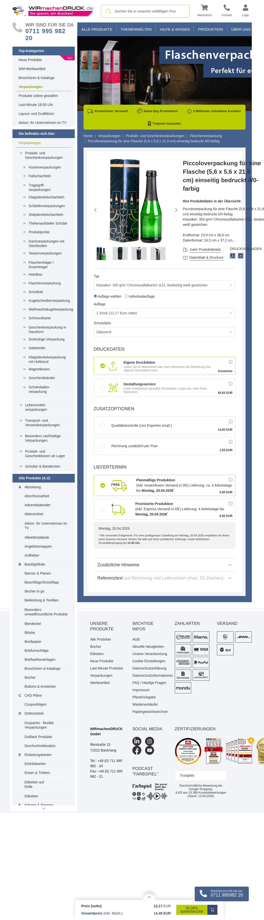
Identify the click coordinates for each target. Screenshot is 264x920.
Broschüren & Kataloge (37, 78)
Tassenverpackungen (45, 253)
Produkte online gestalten (38, 95)
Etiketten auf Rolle (34, 784)
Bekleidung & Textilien (42, 600)
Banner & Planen (38, 573)
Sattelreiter (37, 348)
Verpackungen (31, 86)
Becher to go (34, 591)
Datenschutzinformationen (149, 675)
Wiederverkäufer (145, 704)
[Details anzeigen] (149, 897)
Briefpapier (33, 641)
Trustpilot (187, 775)
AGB (136, 639)
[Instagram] (149, 741)
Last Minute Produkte (106, 668)
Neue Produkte (30, 60)
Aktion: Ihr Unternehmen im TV (43, 122)
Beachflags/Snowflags (42, 582)
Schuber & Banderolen (42, 466)
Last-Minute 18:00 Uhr (36, 104)
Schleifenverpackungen (47, 206)
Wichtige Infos (143, 626)
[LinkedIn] (136, 741)
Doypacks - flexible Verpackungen (39, 725)
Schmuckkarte (40, 318)
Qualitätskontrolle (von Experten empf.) (136, 425)
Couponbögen (36, 704)
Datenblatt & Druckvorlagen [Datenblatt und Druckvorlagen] (210, 257)
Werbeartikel (100, 683)
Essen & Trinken (37, 772)
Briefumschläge (37, 650)
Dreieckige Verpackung (47, 339)
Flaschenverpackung (45, 283)
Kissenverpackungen (45, 167)
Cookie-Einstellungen (148, 661)
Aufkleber (32, 555)
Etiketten (31, 796)
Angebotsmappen (38, 546)
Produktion (210, 29)
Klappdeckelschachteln (46, 197)
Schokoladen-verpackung (39, 389)
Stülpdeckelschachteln (46, 215)
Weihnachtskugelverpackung (49, 309)
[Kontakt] (227, 11)
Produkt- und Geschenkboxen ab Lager (45, 453)
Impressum (141, 690)
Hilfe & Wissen (175, 29)
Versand (227, 623)
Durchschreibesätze (40, 746)
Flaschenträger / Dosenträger (41, 264)
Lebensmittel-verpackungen (36, 407)
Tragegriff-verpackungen (40, 187)
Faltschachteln (40, 176)
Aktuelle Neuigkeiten (148, 647)
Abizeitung (33, 487)
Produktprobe (39, 232)
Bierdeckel (33, 623)
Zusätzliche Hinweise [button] (164, 564)
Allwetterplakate (37, 537)
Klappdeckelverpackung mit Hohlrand (47, 359)
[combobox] (145, 11)
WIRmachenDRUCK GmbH (106, 731)
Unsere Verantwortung (149, 654)
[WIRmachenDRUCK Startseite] (52, 11)
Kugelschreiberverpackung (49, 301)
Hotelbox (35, 274)
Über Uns (241, 29)
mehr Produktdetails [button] (205, 249)
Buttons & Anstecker (40, 686)
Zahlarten (187, 623)
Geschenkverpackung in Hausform (47, 329)
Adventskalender (38, 505)
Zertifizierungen (195, 729)
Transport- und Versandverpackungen (42, 422)
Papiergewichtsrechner (149, 712)
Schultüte (36, 292)
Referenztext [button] (164, 578)
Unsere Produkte (102, 626)
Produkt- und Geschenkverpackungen (44, 155)
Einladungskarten (38, 754)
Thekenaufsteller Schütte (48, 223)
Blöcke (30, 632)
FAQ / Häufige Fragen (149, 683)
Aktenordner (34, 514)
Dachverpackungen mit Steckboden (46, 243)
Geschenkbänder (42, 378)
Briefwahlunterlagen (40, 659)
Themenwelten (136, 29)
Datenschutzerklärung (149, 668)
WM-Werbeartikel (32, 69)
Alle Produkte (97, 29)
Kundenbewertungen (207, 792)
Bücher (30, 677)
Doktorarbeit (34, 713)
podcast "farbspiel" (145, 771)
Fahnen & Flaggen (39, 805)
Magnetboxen (39, 369)
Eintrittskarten (35, 763)
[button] (204, 11)
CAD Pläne (33, 695)
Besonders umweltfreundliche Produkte (46, 612)
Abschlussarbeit (37, 496)
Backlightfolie (35, 564)
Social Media (147, 729)
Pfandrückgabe (144, 697)
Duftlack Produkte (38, 737)
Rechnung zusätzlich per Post (129, 445)
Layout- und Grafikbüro (36, 113)
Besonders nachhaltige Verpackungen (43, 438)
